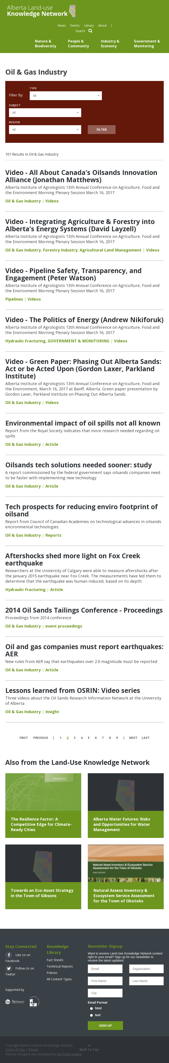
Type (33, 88)
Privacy (33, 1049)
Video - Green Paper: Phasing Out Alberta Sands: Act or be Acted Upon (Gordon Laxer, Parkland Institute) (83, 368)
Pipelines (14, 299)
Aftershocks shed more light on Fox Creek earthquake (72, 559)
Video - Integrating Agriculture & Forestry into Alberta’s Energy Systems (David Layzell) (80, 225)
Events (75, 25)
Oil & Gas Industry (23, 201)
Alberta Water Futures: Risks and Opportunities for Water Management (121, 824)
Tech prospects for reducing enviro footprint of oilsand (81, 510)
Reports (53, 535)
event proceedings (63, 626)
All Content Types (59, 979)
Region (14, 122)
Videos (52, 201)
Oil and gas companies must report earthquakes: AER (84, 650)
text (98, 1015)
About (102, 25)
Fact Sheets (55, 960)
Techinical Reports (60, 966)
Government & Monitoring (147, 43)
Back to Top (89, 1047)
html (98, 1008)
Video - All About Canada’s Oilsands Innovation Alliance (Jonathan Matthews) (81, 176)
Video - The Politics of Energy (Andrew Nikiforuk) (84, 319)
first (24, 738)
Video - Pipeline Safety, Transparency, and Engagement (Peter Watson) (73, 274)
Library (89, 25)
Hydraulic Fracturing (25, 340)
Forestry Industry (60, 250)
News (62, 25)
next (133, 738)
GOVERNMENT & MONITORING (78, 340)
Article (51, 444)
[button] (66, 95)
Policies (52, 973)
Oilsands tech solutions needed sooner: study (78, 464)
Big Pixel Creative (69, 1054)
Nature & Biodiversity (45, 43)
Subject (15, 105)
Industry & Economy (110, 43)
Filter (102, 129)
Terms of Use (15, 1049)
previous (40, 738)
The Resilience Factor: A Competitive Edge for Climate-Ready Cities (41, 824)
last (146, 738)
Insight (52, 711)
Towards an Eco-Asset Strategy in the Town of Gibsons (42, 893)
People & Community (78, 43)
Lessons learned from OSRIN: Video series (72, 690)
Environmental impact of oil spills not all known (82, 423)
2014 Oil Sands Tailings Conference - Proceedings (84, 610)
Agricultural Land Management (110, 250)
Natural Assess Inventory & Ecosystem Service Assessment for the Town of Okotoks (123, 895)
